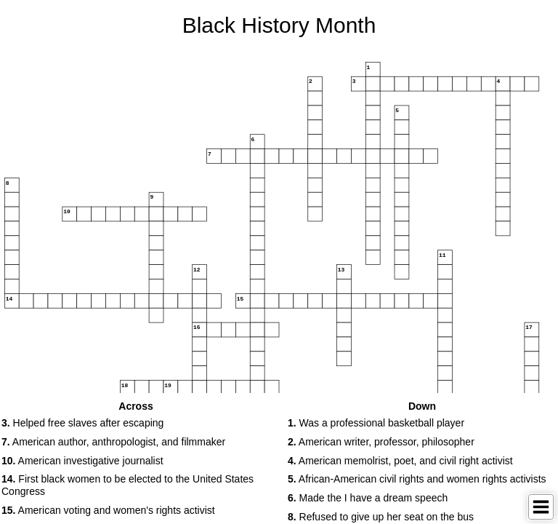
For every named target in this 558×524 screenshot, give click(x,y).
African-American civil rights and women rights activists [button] (417, 479)
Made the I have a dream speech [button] (368, 498)
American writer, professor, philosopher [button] (381, 442)
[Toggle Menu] (541, 507)
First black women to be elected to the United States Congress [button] (127, 485)
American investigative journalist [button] (82, 461)
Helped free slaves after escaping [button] (82, 423)
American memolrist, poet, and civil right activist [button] (400, 461)
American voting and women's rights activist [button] (108, 510)
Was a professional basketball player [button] (376, 423)
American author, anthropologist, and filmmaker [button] (113, 442)
